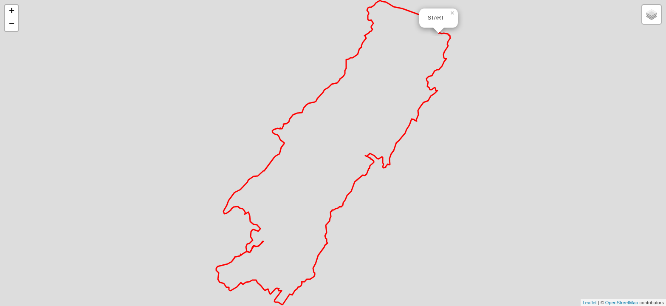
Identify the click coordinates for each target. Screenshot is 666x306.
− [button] (11, 24)
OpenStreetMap (621, 302)
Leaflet (590, 302)
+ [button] (11, 11)
